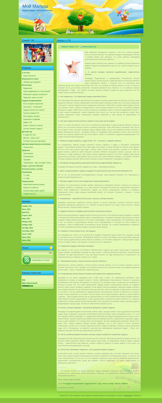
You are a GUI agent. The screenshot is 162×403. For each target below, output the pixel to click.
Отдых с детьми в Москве (32, 166)
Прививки (27, 160)
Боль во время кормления (33, 104)
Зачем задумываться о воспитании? (36, 91)
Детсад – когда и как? (31, 138)
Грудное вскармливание (32, 101)
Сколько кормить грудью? (33, 128)
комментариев (30, 283)
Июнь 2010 (26, 240)
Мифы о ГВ (27, 122)
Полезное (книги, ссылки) (32, 169)
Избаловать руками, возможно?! (35, 94)
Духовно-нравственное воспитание (36, 144)
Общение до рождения (31, 82)
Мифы (111, 383)
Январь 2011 (27, 222)
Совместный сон (29, 194)
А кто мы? (26, 73)
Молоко (118, 383)
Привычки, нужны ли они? (33, 97)
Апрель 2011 (27, 215)
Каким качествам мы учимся (34, 184)
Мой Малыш (35, 6)
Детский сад (27, 132)
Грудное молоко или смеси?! (34, 110)
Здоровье (26, 150)
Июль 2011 (26, 209)
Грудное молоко (91, 383)
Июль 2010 (26, 237)
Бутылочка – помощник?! (32, 107)
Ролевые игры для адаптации (34, 141)
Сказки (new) (28, 147)
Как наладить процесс (31, 116)
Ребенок (125, 383)
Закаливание (28, 153)
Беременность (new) (30, 79)
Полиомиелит (28, 156)
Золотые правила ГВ (31, 113)
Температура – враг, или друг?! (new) (37, 163)
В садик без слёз (29, 135)
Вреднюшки (27, 88)
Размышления (28, 181)
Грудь (100, 383)
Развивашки (27, 172)
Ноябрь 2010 (27, 225)
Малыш (105, 383)
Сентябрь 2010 (28, 231)
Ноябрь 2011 (27, 206)
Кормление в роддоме (31, 119)
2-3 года (26, 178)
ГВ (64, 383)
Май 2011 (25, 212)
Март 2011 (26, 218)
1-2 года (26, 175)
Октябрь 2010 (27, 228)
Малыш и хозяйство (30, 188)
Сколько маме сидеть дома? (34, 191)
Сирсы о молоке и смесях (33, 125)
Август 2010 (27, 234)
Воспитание (27, 85)
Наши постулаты (29, 76)
